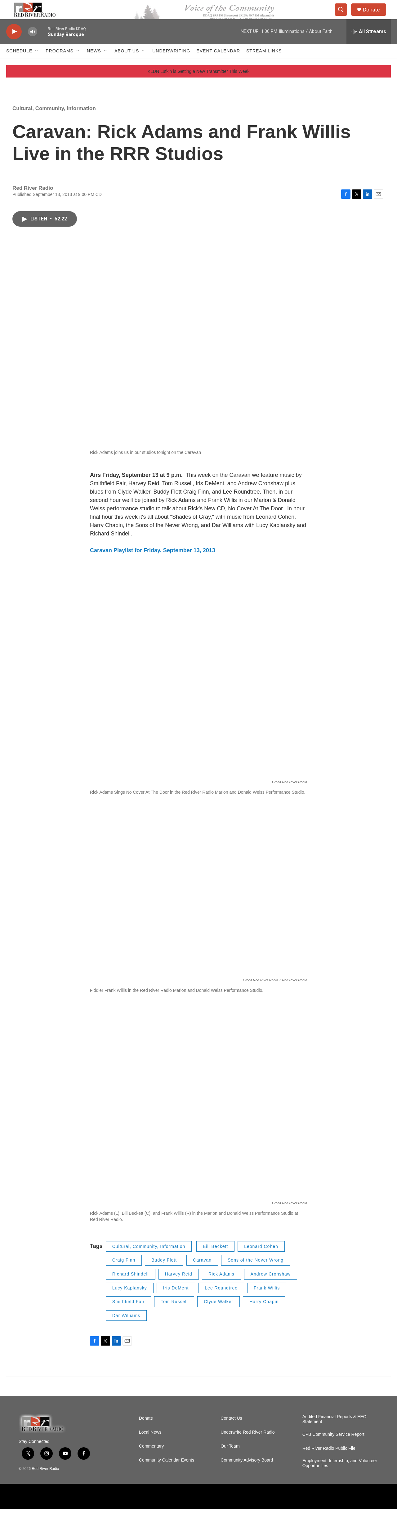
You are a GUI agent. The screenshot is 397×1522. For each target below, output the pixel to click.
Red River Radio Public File (328, 1461)
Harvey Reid (178, 1287)
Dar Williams (126, 1328)
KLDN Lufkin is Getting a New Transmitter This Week (199, 84)
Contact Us (231, 1431)
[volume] (32, 45)
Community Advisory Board (247, 1473)
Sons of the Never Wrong (255, 1273)
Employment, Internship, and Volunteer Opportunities (339, 1476)
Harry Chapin (264, 1314)
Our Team (230, 1459)
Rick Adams (221, 1287)
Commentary (151, 1459)
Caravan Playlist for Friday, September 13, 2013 (152, 564)
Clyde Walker (218, 1314)
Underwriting (171, 64)
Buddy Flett (164, 1273)
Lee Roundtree (221, 1301)
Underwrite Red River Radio (247, 1445)
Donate (375, 16)
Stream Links (264, 64)
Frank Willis (267, 1301)
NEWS (94, 64)
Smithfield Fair (128, 1314)
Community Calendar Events (166, 1473)
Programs (60, 64)
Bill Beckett (215, 1259)
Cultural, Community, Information (54, 122)
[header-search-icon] (343, 16)
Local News (150, 1445)
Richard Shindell (130, 1287)
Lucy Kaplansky (129, 1301)
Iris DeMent (176, 1301)
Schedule (19, 64)
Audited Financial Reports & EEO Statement (334, 1432)
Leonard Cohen (261, 1259)
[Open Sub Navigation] (36, 64)
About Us (126, 64)
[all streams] (368, 45)
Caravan (202, 1273)
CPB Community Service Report (333, 1447)
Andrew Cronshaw (271, 1287)
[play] (14, 45)
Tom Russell (174, 1314)
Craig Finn (124, 1273)
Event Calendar (218, 64)
